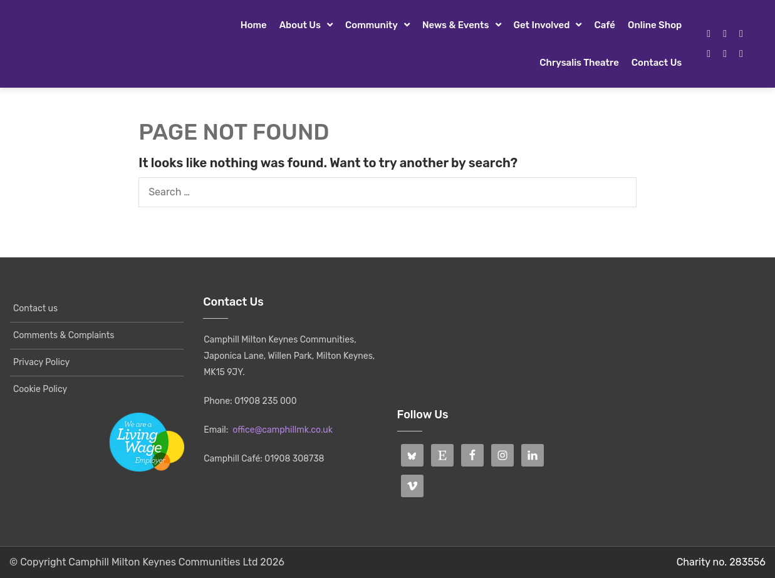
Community (371, 25)
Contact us (657, 62)
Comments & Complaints (63, 335)
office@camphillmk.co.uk (282, 430)
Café (604, 25)
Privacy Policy (41, 362)
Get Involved (542, 25)
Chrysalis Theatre (578, 62)
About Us (300, 25)
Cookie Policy (40, 389)
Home (254, 25)
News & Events (455, 25)
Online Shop (655, 25)
